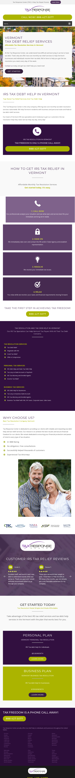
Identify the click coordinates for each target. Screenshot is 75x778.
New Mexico (7, 756)
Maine (53, 733)
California (6, 739)
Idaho (29, 736)
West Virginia (55, 758)
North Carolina (8, 760)
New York (6, 758)
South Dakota (31, 760)
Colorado (6, 741)
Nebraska (6, 750)
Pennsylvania (31, 755)
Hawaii (30, 734)
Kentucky (30, 744)
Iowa (29, 741)
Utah (53, 751)
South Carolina (32, 758)
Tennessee (31, 761)
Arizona (6, 733)
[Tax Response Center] (37, 768)
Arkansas (6, 738)
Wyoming (54, 761)
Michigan (54, 738)
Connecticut (7, 743)
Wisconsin (54, 760)
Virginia (54, 755)
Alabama (6, 736)
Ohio (29, 750)
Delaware (6, 744)
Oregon (30, 753)
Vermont (54, 753)
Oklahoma (31, 751)
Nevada (6, 751)
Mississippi (55, 741)
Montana (54, 744)
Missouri (54, 743)
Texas (53, 750)
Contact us (9, 66)
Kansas (30, 743)
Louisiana (30, 746)
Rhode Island (31, 756)
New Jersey (7, 755)
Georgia (30, 733)
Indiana (30, 739)
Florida (6, 746)
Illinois (29, 738)
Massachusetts (56, 736)
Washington (55, 756)
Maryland (54, 734)
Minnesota (55, 739)
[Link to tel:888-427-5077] (37, 131)
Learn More (55, 2)
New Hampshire (8, 753)
